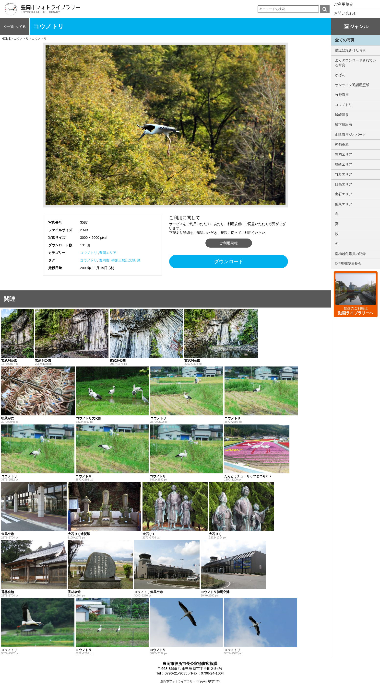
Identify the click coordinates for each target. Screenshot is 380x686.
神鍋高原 (342, 144)
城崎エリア (343, 164)
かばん (340, 75)
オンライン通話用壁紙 (352, 85)
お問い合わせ (345, 13)
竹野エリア (343, 174)
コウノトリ (88, 253)
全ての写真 (345, 40)
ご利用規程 (228, 243)
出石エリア (343, 194)
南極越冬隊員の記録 (350, 254)
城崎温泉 (342, 115)
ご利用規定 (343, 4)
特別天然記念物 (123, 260)
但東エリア (343, 204)
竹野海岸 (342, 95)
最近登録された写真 (350, 50)
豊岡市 (104, 260)
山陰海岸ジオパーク (350, 135)
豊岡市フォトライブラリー (178, 681)
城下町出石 (343, 124)
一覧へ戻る (16, 26)
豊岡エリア (107, 253)
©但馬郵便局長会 (348, 263)
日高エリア (343, 184)
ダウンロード (228, 261)
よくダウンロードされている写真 (355, 62)
